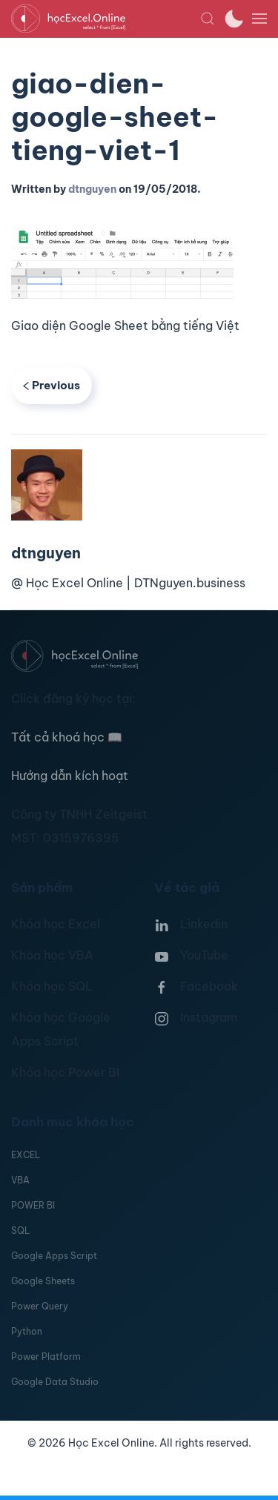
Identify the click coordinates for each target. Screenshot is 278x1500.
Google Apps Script (54, 1255)
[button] (207, 18)
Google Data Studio (55, 1381)
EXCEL (25, 1154)
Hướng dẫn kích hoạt (69, 775)
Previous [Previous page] (51, 385)
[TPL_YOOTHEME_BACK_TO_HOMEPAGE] (105, 18)
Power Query (39, 1306)
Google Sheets (43, 1280)
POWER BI (33, 1205)
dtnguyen (92, 189)
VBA (20, 1180)
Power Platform (46, 1356)
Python (26, 1331)
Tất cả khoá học (66, 737)
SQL (20, 1230)
